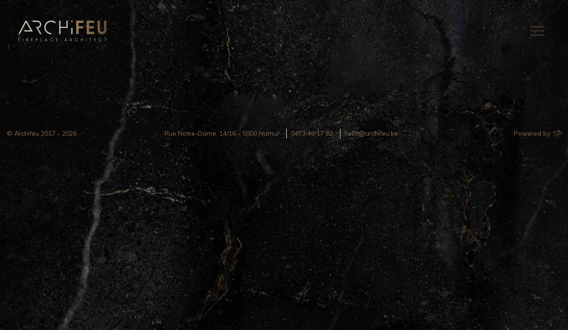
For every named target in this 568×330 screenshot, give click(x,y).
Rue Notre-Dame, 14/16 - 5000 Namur (222, 133)
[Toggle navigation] (537, 30)
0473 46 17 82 (312, 133)
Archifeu (64, 31)
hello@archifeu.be (371, 133)
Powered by (537, 133)
